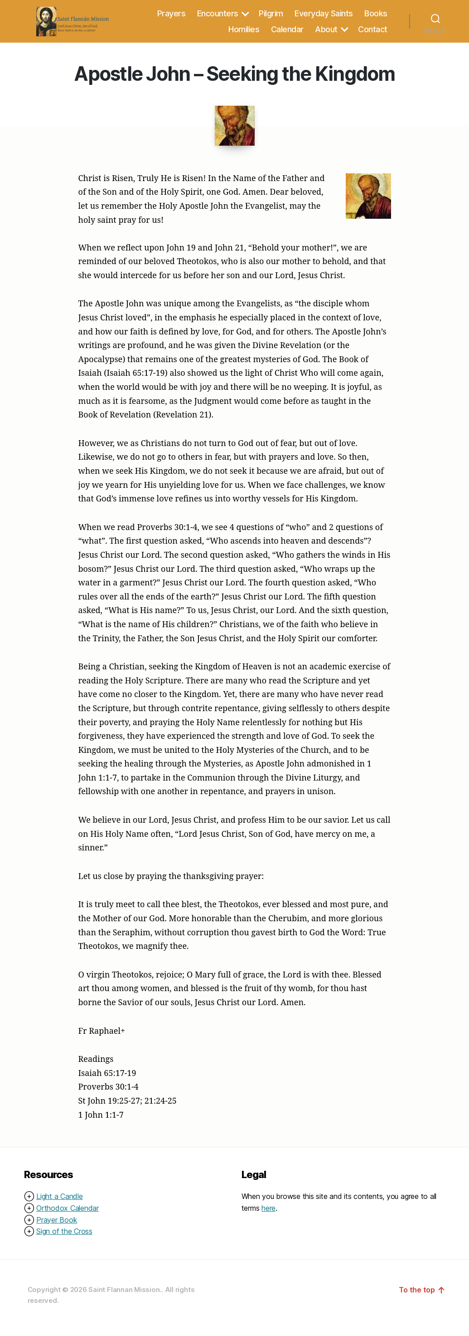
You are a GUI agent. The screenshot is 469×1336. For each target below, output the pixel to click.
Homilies (243, 33)
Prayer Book (56, 1228)
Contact (372, 33)
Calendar (287, 33)
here (268, 1216)
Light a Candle (59, 1204)
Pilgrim (271, 17)
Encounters (217, 17)
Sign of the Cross (64, 1239)
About (326, 33)
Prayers (171, 17)
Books (375, 17)
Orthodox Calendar (67, 1216)
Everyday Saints (324, 17)
